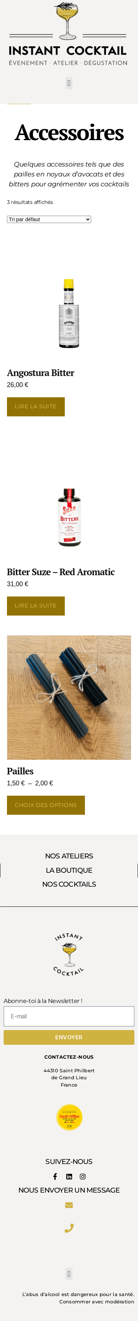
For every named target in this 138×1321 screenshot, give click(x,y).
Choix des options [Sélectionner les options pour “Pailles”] (46, 805)
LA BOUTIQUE (69, 870)
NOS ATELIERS (69, 856)
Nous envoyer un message (69, 1190)
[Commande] (49, 219)
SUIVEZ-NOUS (68, 1161)
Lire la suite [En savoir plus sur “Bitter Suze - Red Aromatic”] (36, 605)
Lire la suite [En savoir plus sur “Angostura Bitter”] (36, 406)
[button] (69, 83)
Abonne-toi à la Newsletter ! (43, 1000)
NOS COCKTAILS (69, 884)
